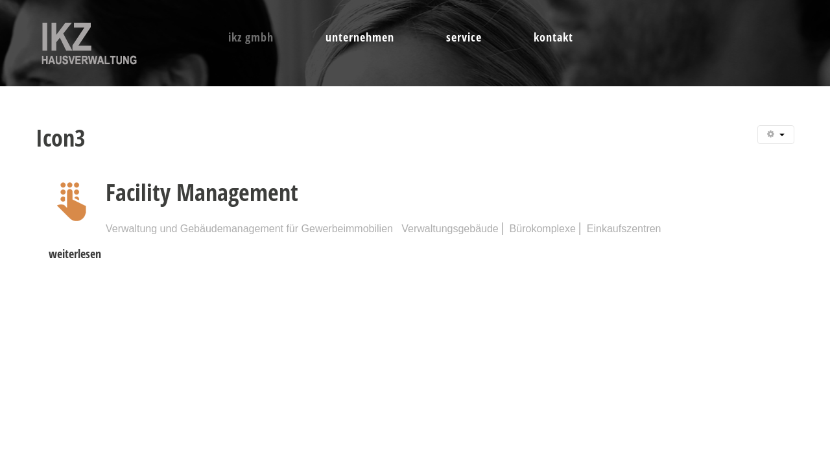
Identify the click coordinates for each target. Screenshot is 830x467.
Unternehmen (360, 37)
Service (464, 37)
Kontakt (553, 37)
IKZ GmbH (251, 37)
